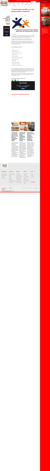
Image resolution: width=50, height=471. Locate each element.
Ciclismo (25, 175)
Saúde (32, 175)
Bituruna (17, 174)
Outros (32, 174)
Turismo (32, 176)
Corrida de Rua (26, 176)
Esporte (22, 4)
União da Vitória (19, 182)
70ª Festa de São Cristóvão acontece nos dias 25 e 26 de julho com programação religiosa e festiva (15, 136)
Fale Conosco (4, 178)
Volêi (24, 183)
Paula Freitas (18, 178)
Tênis (25, 182)
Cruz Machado (18, 175)
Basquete (25, 174)
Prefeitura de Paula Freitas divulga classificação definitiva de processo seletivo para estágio (22, 136)
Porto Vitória (18, 181)
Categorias (11, 171)
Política (18, 4)
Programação (4, 174)
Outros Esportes (26, 181)
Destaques (33, 181)
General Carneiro (19, 176)
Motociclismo (26, 179)
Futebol (25, 178)
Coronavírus (11, 182)
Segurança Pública (14, 5)
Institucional (4, 171)
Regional (10, 4)
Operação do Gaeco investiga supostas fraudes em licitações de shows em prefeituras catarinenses (30, 136)
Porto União (18, 179)
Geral (31, 4)
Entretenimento (27, 4)
